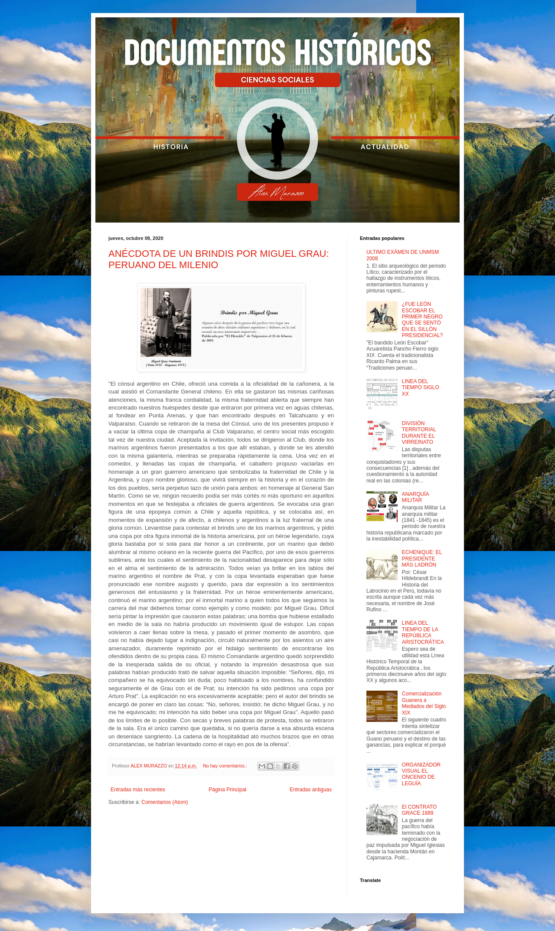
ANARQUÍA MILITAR (415, 497)
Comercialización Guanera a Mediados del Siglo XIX (424, 703)
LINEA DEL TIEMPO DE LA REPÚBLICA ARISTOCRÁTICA (423, 632)
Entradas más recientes (138, 790)
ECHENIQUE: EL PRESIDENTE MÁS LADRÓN (422, 558)
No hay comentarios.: (225, 765)
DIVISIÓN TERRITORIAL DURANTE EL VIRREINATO (419, 432)
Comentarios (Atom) (164, 802)
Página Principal (227, 790)
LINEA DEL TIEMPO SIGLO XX (420, 387)
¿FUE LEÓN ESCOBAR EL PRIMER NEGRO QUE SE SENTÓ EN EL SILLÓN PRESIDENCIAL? (422, 319)
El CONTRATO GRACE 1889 (419, 810)
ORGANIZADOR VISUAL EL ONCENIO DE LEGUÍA (421, 774)
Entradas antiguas (311, 790)
